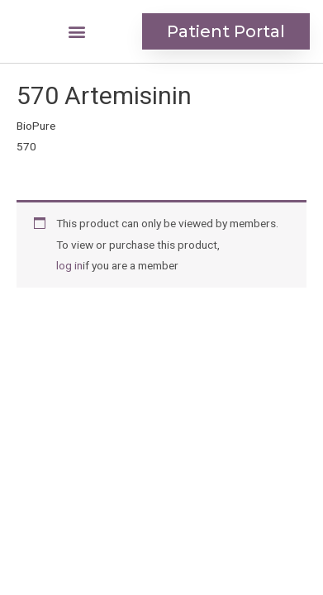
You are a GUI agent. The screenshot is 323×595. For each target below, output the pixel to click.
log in (69, 265)
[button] (76, 31)
